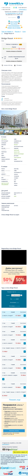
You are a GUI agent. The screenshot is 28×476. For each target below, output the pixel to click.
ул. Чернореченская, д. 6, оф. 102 (14, 13)
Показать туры (14, 309)
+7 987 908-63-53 (22, 7)
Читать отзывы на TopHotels (14, 51)
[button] (6, 132)
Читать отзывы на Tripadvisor (14, 61)
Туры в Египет (14, 23)
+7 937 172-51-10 (5, 7)
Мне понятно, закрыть (20, 452)
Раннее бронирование (14, 25)
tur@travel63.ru (23, 9)
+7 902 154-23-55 (5, 9)
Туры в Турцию (14, 21)
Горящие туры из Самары (14, 27)
